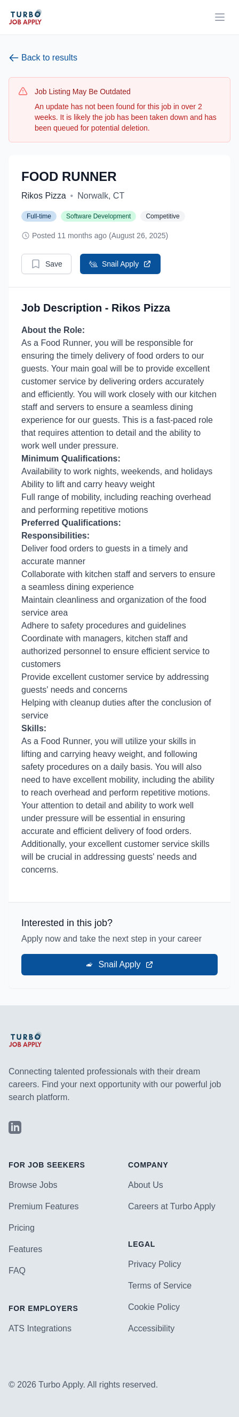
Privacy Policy (154, 1264)
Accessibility (151, 1328)
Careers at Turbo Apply (172, 1206)
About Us (145, 1184)
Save (46, 264)
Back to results (43, 57)
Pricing (22, 1227)
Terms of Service (160, 1285)
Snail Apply (120, 264)
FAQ (17, 1270)
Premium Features (44, 1206)
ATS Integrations (40, 1328)
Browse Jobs (33, 1184)
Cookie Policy (154, 1307)
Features (25, 1249)
